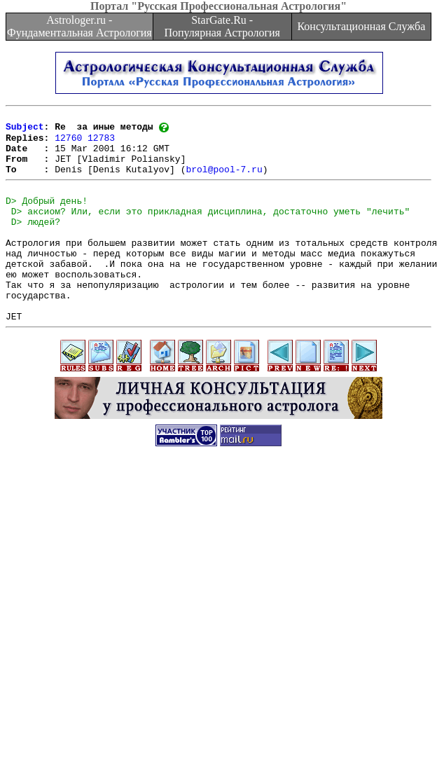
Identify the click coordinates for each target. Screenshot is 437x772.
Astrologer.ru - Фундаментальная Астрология (79, 26)
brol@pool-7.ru (224, 180)
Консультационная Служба (361, 26)
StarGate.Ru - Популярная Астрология (221, 26)
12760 (68, 143)
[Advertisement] (131, 627)
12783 (101, 143)
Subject (25, 130)
